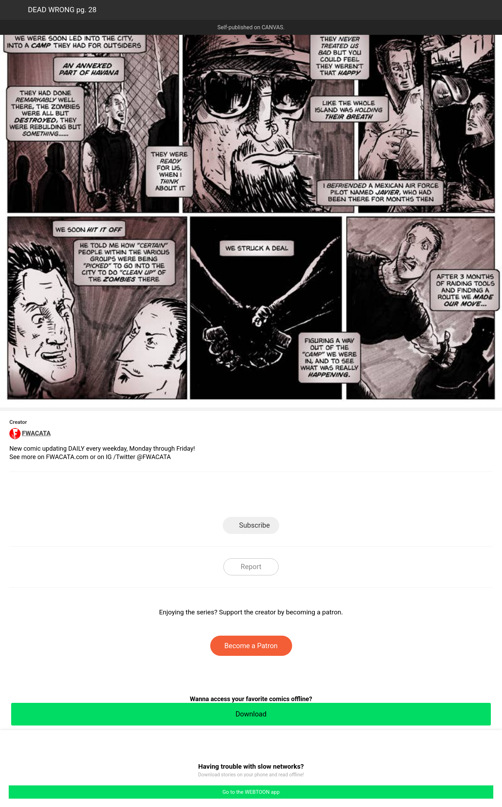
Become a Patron (251, 646)
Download (250, 714)
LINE (188, 496)
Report (251, 566)
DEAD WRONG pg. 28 (62, 10)
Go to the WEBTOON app (251, 792)
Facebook (219, 496)
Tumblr (282, 496)
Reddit (314, 496)
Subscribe (254, 525)
